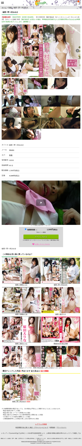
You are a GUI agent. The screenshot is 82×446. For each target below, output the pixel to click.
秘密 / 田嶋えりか (21, 272)
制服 (10, 7)
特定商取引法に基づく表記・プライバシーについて (32, 427)
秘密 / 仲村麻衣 (60, 360)
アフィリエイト (61, 427)
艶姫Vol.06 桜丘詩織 (60, 331)
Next (77, 50)
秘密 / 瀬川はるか (21, 360)
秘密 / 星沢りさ (60, 301)
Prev (4, 50)
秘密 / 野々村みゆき (60, 272)
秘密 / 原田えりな (21, 331)
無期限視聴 (32, 230)
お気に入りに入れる (41, 244)
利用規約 (52, 427)
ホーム (4, 7)
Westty (11, 150)
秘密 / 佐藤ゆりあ (21, 301)
